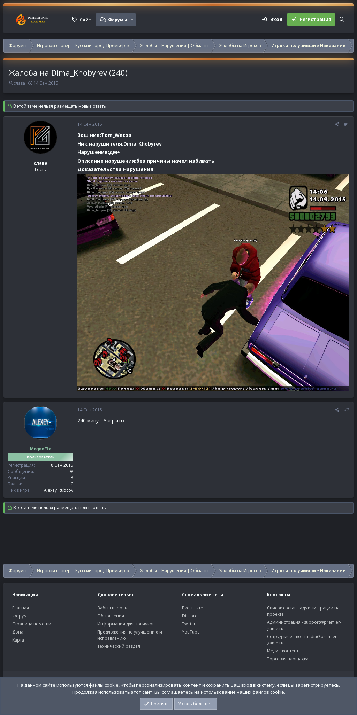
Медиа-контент (282, 651)
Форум (19, 616)
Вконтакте (192, 608)
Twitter (189, 624)
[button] (132, 19)
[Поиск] (341, 19)
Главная (20, 608)
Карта (18, 640)
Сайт (85, 20)
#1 (346, 124)
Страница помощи (31, 624)
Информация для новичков (125, 624)
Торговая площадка (288, 659)
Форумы (117, 20)
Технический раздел (118, 646)
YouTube (191, 632)
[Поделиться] (337, 124)
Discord (190, 616)
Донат (18, 632)
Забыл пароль (112, 608)
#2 (346, 410)
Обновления (110, 616)
